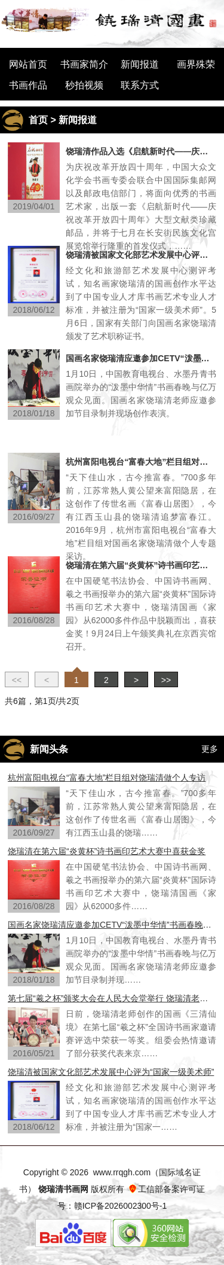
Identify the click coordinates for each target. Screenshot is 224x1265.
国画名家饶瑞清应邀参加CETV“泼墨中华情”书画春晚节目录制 (141, 358)
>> (166, 680)
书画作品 (28, 85)
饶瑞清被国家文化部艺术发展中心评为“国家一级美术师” (141, 255)
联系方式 (140, 85)
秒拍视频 (84, 85)
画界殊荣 (196, 64)
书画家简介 (84, 64)
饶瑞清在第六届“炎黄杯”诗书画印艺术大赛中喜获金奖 (141, 565)
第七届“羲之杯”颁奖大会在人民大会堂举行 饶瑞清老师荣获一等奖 (112, 998)
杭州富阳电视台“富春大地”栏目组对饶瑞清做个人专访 (141, 462)
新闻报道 (140, 64)
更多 (209, 749)
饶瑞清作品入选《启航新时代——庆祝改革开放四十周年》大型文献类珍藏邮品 (141, 151)
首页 (38, 120)
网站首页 (28, 64)
